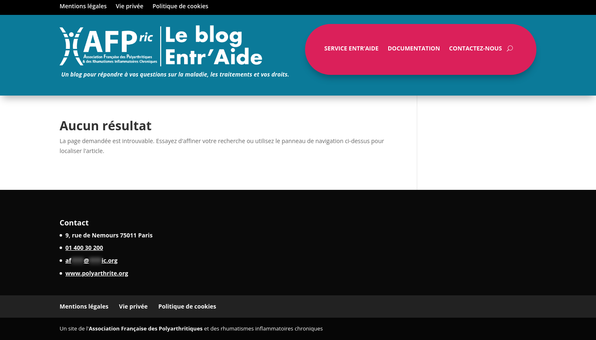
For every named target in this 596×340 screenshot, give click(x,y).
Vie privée (130, 6)
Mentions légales (83, 6)
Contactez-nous (475, 50)
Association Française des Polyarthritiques (145, 328)
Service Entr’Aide (351, 50)
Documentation (414, 50)
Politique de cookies (180, 6)
